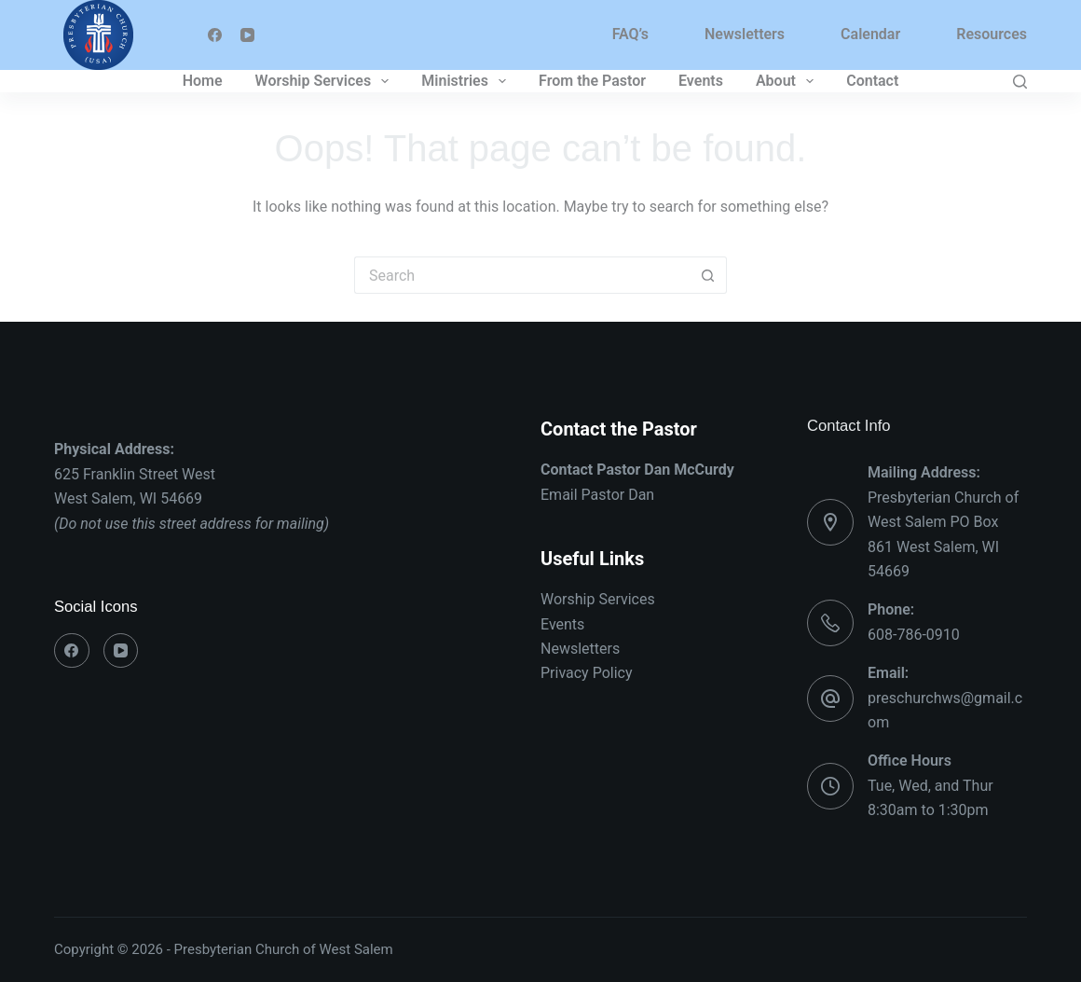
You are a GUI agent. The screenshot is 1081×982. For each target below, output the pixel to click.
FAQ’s (630, 34)
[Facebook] (215, 35)
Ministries (467, 81)
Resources (991, 34)
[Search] (1020, 82)
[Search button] (708, 275)
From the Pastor (592, 81)
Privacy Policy (586, 673)
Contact (872, 81)
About (788, 81)
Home (203, 81)
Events (700, 81)
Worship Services (326, 81)
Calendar (870, 34)
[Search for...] (522, 275)
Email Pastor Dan (597, 495)
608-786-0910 (914, 634)
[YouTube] (247, 35)
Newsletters (745, 34)
